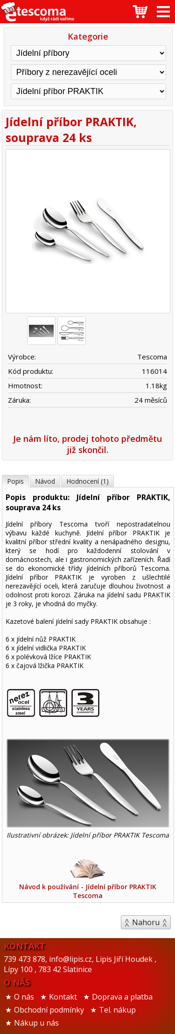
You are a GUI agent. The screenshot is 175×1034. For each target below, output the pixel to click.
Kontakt (63, 997)
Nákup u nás (36, 1023)
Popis (15, 481)
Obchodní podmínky (49, 1010)
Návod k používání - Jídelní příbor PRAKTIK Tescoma (88, 878)
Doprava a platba (122, 997)
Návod (45, 481)
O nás (24, 997)
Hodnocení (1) (87, 481)
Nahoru (146, 922)
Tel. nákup (117, 1010)
